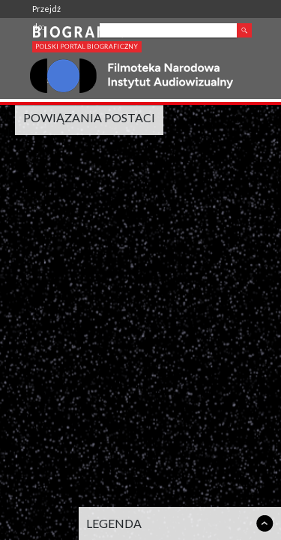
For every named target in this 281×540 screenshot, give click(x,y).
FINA (41, 81)
